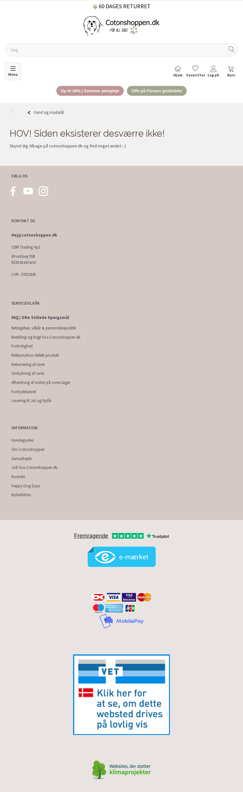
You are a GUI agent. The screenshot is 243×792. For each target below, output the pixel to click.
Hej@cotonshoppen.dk (34, 235)
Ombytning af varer (27, 373)
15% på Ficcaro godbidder (157, 90)
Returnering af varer (28, 364)
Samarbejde (21, 458)
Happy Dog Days (25, 486)
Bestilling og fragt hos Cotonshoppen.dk (45, 337)
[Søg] (231, 50)
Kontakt (18, 476)
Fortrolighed (22, 346)
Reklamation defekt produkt (35, 355)
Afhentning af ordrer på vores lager (40, 382)
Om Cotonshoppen (28, 449)
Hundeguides (22, 440)
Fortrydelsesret (23, 391)
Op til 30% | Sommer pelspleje (90, 90)
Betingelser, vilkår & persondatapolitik (43, 328)
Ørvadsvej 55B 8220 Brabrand (23, 259)
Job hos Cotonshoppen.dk (34, 467)
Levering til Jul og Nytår (31, 400)
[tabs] (230, 72)
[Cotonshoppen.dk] (121, 25)
